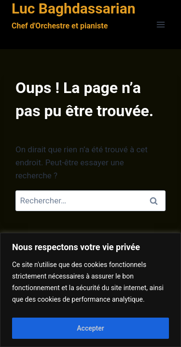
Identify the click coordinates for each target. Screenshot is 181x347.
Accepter (90, 328)
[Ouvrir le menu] (160, 24)
